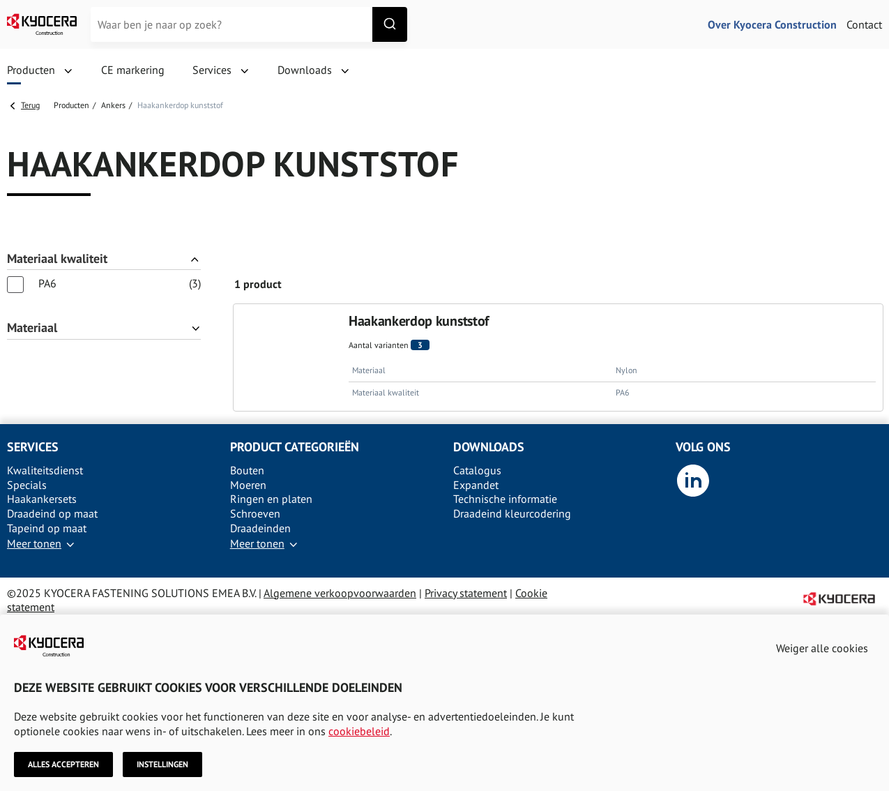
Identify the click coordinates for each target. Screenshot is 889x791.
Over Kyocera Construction (772, 24)
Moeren (248, 485)
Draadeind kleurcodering (512, 513)
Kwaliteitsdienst (45, 470)
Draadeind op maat (52, 513)
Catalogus (477, 470)
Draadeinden (260, 528)
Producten (31, 70)
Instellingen (162, 764)
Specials (27, 485)
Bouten (247, 470)
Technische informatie (505, 499)
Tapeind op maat (46, 528)
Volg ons (703, 447)
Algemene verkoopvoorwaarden (340, 593)
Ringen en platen (271, 499)
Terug (30, 105)
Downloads (305, 70)
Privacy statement (466, 593)
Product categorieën (294, 447)
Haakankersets (42, 499)
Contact (864, 24)
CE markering (133, 70)
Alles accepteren (63, 764)
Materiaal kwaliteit (57, 259)
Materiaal (32, 328)
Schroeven (255, 513)
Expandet (476, 485)
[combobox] (249, 24)
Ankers (113, 105)
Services (211, 70)
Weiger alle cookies (822, 648)
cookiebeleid (359, 730)
